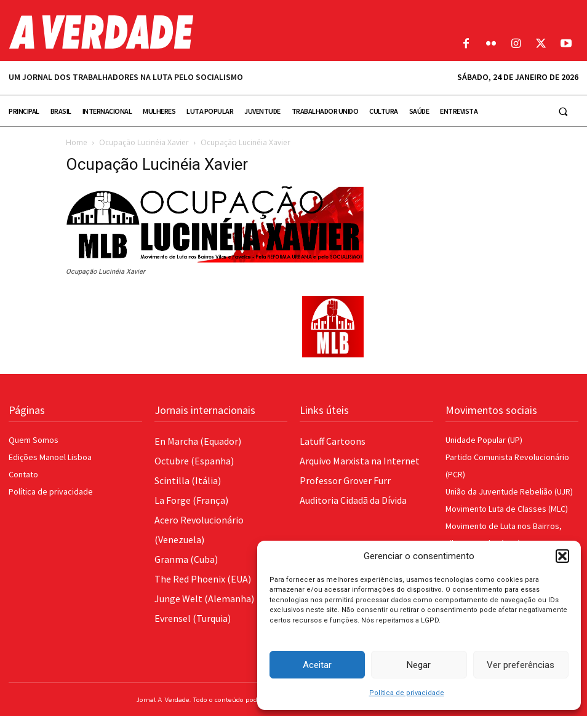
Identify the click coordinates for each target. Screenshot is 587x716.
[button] (562, 556)
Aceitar (317, 664)
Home (76, 142)
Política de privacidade (406, 693)
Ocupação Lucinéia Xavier (144, 142)
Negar (419, 664)
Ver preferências (520, 664)
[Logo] (220, 32)
